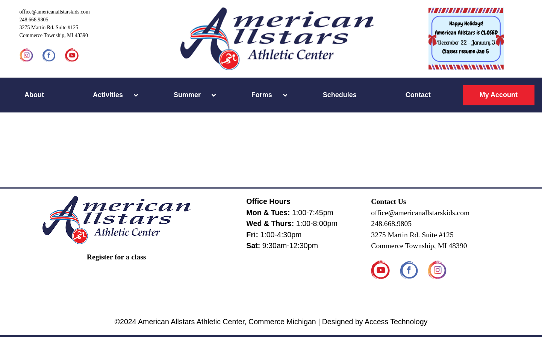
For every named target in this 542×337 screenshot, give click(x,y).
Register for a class (116, 257)
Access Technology (396, 322)
